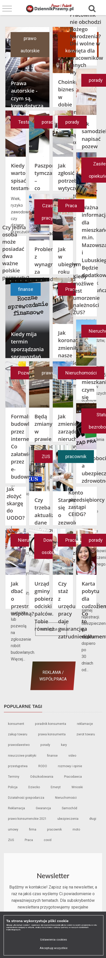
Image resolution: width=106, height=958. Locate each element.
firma (32, 829)
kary (64, 745)
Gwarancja (43, 808)
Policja (12, 787)
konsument (16, 724)
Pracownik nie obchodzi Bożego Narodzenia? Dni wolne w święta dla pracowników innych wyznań (86, 43)
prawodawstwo (19, 745)
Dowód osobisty (50, 546)
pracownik (75, 456)
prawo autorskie (30, 44)
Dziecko (34, 787)
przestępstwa (18, 766)
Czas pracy (47, 212)
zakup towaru (17, 734)
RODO (42, 766)
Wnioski (77, 787)
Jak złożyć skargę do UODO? (16, 503)
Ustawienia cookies (53, 939)
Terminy (13, 776)
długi (92, 819)
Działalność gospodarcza (26, 797)
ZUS (46, 456)
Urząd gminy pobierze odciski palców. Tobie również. (45, 606)
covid (47, 840)
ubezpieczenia (67, 819)
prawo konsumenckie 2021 (27, 819)
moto (76, 829)
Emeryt (56, 787)
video (72, 755)
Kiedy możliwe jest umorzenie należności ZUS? (86, 294)
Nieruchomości (81, 373)
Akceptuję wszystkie (53, 948)
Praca (71, 205)
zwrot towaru (85, 734)
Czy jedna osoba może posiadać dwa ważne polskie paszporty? (15, 252)
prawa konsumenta (52, 734)
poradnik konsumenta (50, 724)
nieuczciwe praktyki (22, 755)
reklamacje (85, 724)
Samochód (69, 808)
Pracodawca (73, 776)
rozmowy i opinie (70, 766)
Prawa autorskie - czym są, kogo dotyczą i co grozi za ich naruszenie (27, 106)
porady (49, 122)
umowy (13, 829)
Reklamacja (16, 808)
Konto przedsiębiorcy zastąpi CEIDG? (86, 503)
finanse (25, 289)
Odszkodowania (41, 776)
